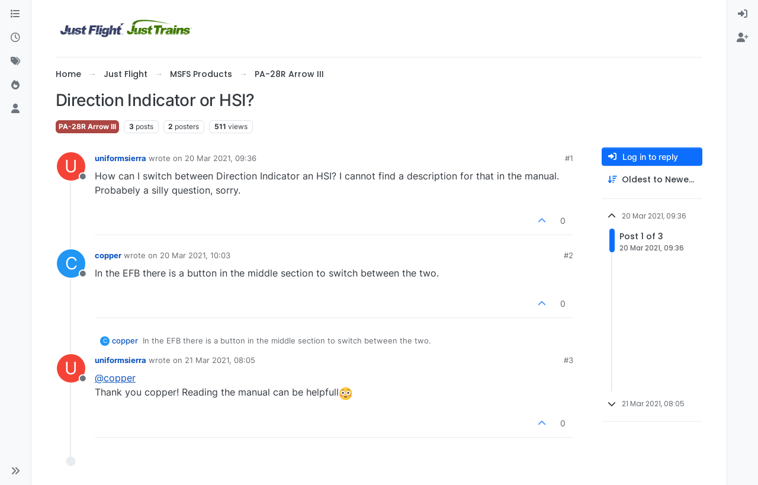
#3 (568, 360)
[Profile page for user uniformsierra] (71, 166)
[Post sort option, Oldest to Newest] (652, 180)
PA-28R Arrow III (87, 126)
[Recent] (15, 37)
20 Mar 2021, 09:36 (220, 158)
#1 (569, 158)
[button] (15, 470)
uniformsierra (120, 158)
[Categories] (15, 14)
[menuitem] (742, 14)
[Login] (742, 14)
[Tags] (15, 61)
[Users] (15, 108)
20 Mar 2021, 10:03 (195, 255)
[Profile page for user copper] (71, 263)
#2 (568, 255)
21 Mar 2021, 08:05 (220, 360)
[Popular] (15, 85)
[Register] (742, 37)
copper (108, 255)
